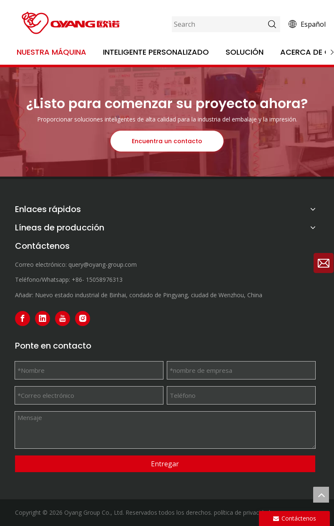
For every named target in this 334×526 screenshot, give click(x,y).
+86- (78, 279)
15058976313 (104, 279)
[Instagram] (82, 318)
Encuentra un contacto (167, 141)
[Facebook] (22, 318)
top (321, 495)
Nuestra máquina (51, 52)
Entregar (165, 463)
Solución (245, 52)
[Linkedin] (42, 318)
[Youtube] (62, 318)
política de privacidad (242, 512)
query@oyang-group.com (102, 264)
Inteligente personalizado (156, 52)
